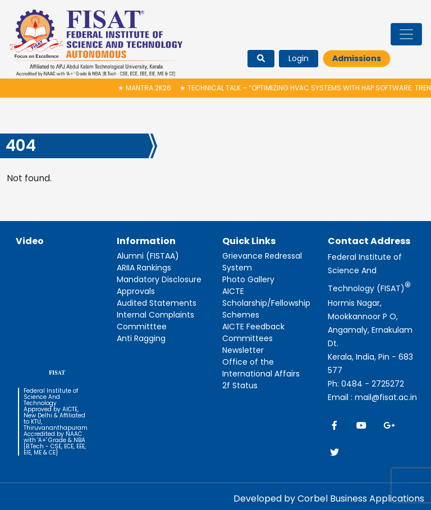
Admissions (356, 58)
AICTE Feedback (253, 326)
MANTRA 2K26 (146, 88)
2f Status (240, 385)
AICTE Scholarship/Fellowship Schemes (266, 303)
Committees (247, 338)
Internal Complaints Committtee (155, 320)
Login (298, 58)
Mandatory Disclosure (159, 279)
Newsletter (243, 350)
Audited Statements (156, 303)
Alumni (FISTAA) (148, 255)
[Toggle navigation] (406, 34)
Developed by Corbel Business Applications (328, 498)
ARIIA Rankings (144, 267)
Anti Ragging (141, 338)
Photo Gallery (248, 279)
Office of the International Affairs (261, 367)
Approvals (136, 291)
